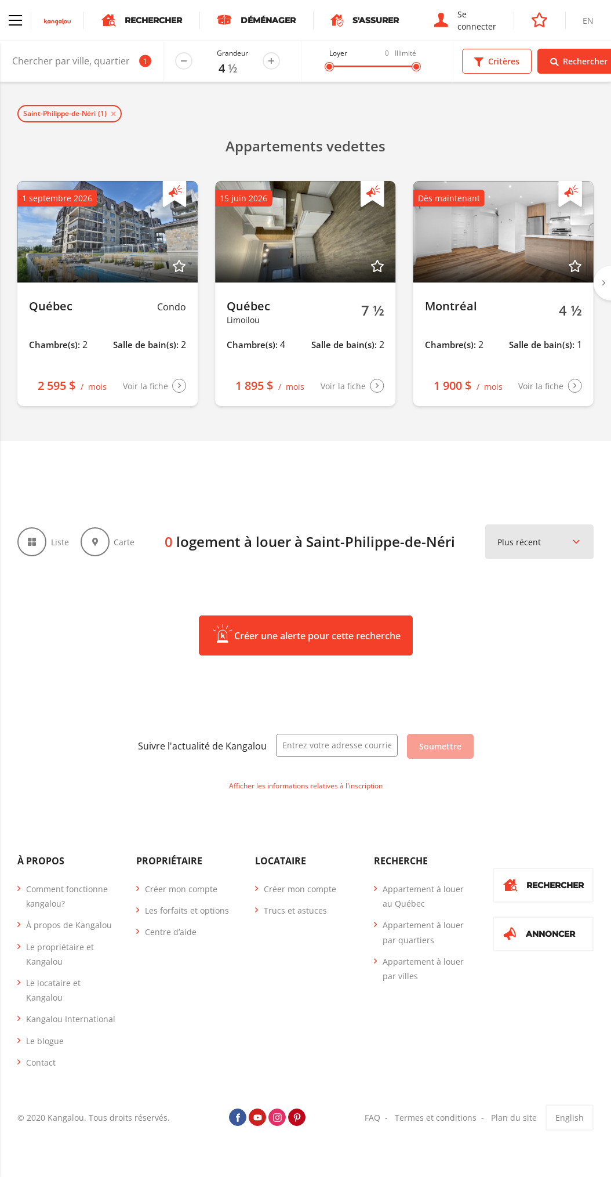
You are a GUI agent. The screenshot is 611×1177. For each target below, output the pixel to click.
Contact (41, 1062)
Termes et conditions (436, 1117)
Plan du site (514, 1117)
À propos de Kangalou (69, 924)
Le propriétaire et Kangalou (60, 954)
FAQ (372, 1117)
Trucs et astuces (295, 910)
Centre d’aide (171, 931)
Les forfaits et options (187, 910)
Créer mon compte (181, 888)
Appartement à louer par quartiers (423, 932)
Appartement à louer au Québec (423, 896)
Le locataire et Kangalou (53, 990)
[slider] (329, 66)
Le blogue (45, 1040)
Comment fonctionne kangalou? (67, 896)
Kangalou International (70, 1018)
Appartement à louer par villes (423, 969)
